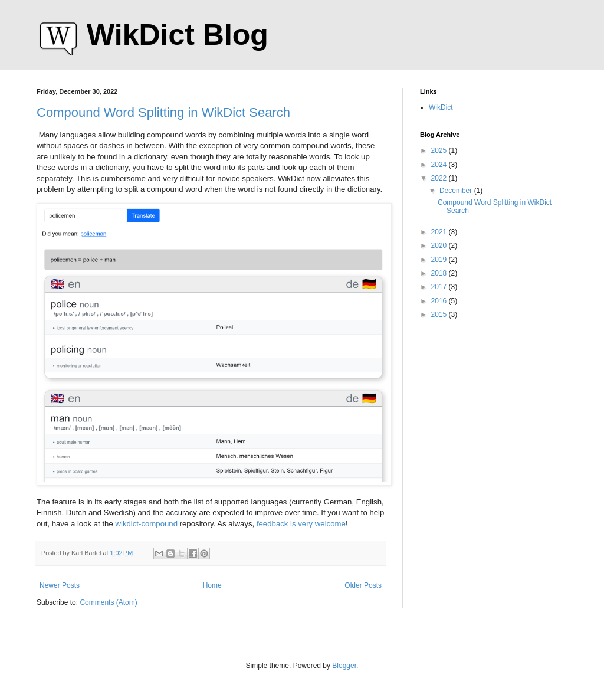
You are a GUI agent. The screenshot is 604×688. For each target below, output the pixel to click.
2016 (440, 301)
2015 (440, 314)
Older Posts (363, 585)
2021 (440, 232)
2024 (440, 164)
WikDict (441, 107)
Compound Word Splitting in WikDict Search (163, 112)
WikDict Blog (177, 34)
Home (212, 585)
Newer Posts (60, 585)
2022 (440, 178)
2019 (440, 259)
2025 (440, 150)
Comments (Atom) (108, 602)
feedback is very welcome (301, 523)
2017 (440, 287)
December (456, 190)
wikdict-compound (146, 523)
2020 (440, 245)
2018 (440, 273)
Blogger (344, 665)
